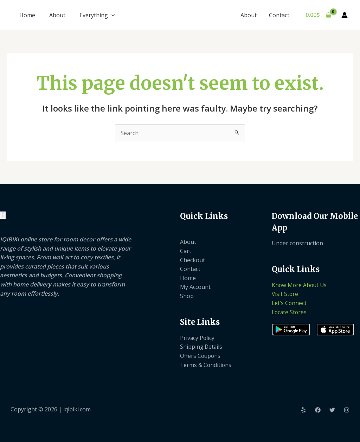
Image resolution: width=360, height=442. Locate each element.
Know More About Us (300, 285)
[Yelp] (303, 410)
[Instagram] (346, 410)
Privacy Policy (197, 338)
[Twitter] (332, 410)
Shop (187, 296)
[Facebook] (318, 410)
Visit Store (285, 294)
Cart (185, 251)
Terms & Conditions (206, 365)
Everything (97, 15)
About (57, 15)
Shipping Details (201, 347)
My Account (195, 287)
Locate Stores (290, 312)
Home (27, 15)
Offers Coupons (201, 356)
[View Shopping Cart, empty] (318, 15)
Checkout (192, 260)
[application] (111, 15)
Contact (279, 15)
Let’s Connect (289, 303)
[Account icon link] (344, 15)
